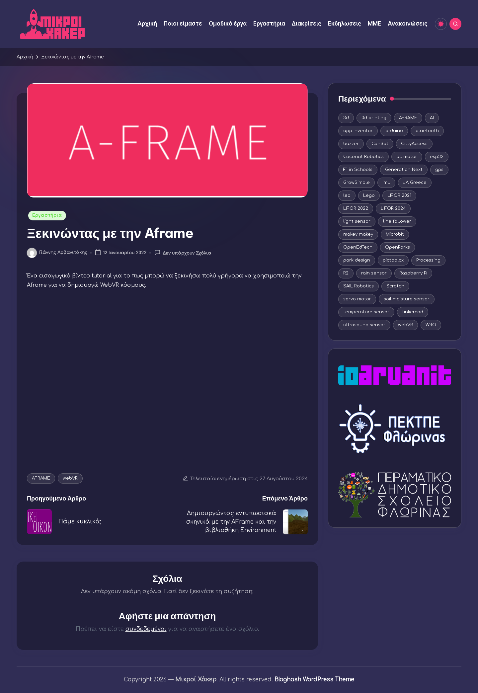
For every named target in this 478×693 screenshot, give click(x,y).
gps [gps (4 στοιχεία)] (439, 169)
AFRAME (41, 478)
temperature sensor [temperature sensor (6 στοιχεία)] (366, 312)
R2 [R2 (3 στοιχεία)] (346, 273)
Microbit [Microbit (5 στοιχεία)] (395, 234)
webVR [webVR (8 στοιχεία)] (405, 325)
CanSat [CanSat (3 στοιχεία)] (379, 143)
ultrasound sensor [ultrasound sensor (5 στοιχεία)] (364, 325)
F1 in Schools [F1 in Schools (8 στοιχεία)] (357, 169)
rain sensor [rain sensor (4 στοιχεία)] (374, 273)
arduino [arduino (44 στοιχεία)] (394, 130)
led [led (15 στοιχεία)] (347, 195)
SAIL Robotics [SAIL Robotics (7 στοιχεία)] (358, 286)
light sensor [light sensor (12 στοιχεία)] (356, 221)
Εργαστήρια (47, 215)
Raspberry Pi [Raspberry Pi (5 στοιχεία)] (413, 273)
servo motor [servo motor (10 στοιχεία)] (357, 299)
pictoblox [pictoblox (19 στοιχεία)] (393, 260)
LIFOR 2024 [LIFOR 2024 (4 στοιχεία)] (393, 208)
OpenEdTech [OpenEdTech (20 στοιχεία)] (357, 247)
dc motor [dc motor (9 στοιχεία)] (406, 156)
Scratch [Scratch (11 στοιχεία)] (395, 286)
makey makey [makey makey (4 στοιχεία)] (358, 234)
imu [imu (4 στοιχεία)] (386, 182)
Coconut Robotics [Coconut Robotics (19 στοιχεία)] (363, 156)
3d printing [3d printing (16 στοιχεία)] (373, 118)
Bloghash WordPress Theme (314, 679)
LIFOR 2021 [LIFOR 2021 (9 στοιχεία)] (399, 195)
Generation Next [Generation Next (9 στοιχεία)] (404, 169)
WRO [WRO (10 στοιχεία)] (431, 325)
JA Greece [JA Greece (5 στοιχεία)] (415, 182)
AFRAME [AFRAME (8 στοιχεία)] (408, 118)
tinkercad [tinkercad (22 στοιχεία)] (412, 312)
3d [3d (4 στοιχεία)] (346, 118)
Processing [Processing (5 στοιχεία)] (428, 260)
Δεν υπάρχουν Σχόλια (182, 253)
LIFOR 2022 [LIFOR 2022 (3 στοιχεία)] (355, 208)
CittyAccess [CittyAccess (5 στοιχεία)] (414, 143)
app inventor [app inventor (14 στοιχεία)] (358, 130)
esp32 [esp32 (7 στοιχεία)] (436, 156)
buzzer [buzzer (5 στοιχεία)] (351, 143)
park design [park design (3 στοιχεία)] (356, 260)
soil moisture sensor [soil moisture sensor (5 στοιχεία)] (407, 299)
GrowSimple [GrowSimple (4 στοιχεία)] (356, 182)
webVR (70, 478)
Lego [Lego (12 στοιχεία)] (369, 195)
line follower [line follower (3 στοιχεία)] (397, 221)
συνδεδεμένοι (146, 629)
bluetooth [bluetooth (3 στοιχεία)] (427, 130)
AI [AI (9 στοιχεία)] (432, 118)
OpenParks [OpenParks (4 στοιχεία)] (397, 247)
